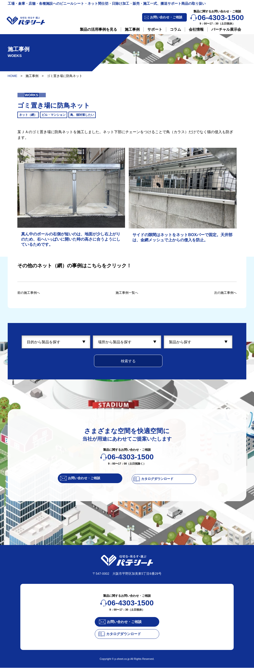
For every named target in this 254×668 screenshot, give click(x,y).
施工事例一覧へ (127, 292)
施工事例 (132, 29)
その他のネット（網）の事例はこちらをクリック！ (74, 265)
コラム (175, 29)
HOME (12, 76)
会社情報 (196, 29)
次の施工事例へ (224, 292)
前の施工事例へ (30, 292)
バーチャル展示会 (226, 29)
